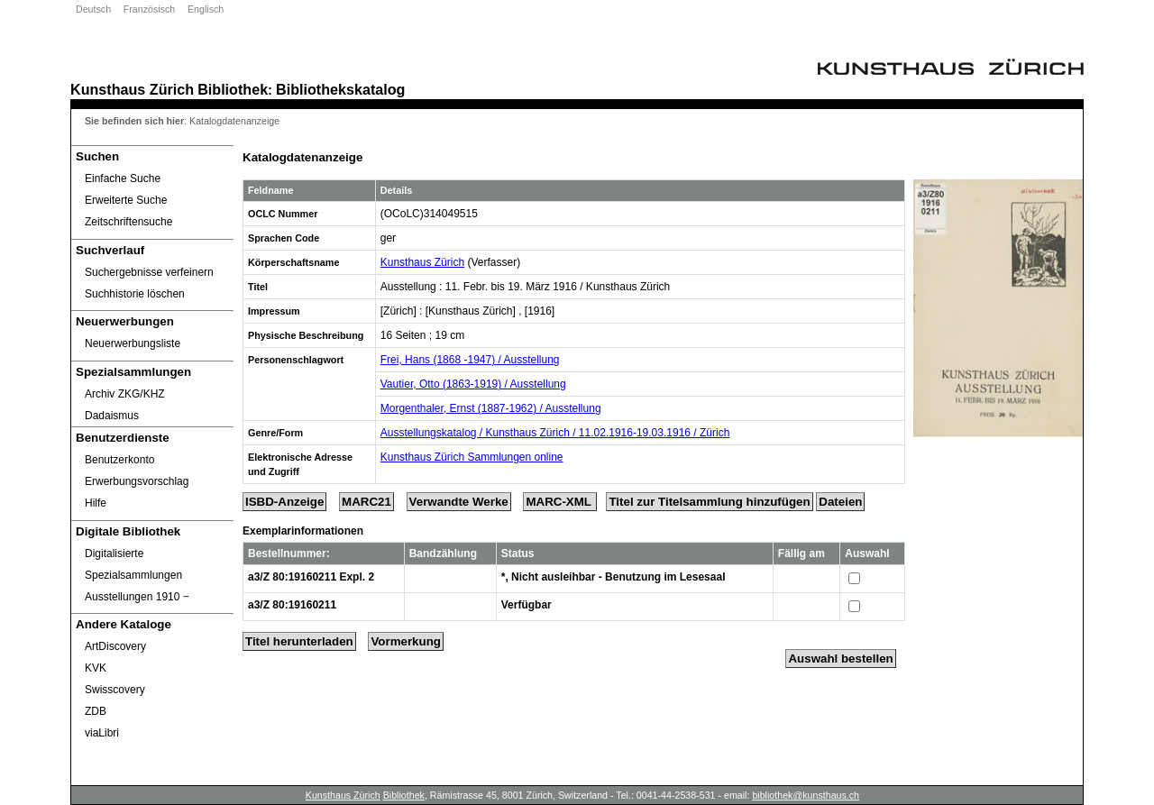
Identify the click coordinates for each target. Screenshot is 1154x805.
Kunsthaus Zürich (132, 89)
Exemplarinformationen (303, 531)
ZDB (95, 711)
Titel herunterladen (299, 641)
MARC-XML (560, 501)
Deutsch (93, 9)
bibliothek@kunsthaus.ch (805, 795)
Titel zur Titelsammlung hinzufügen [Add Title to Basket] (709, 501)
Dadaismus (112, 415)
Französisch (149, 9)
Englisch (206, 9)
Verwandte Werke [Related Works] (458, 501)
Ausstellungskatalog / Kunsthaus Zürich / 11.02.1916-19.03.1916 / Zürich (555, 432)
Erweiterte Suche (126, 200)
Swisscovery (115, 689)
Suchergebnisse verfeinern (149, 272)
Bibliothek (232, 89)
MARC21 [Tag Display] (366, 501)
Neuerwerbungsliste (132, 343)
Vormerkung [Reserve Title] (406, 641)
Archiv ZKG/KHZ (125, 394)
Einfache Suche (122, 178)
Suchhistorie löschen (135, 294)
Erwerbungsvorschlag (136, 481)
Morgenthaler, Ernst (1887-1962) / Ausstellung (490, 408)
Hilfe (95, 503)
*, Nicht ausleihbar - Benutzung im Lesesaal (613, 577)
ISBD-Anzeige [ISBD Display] (284, 501)
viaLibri (102, 733)
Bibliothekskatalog (340, 89)
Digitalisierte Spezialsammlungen (133, 564)
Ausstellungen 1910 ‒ (137, 596)
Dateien (840, 501)
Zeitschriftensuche (128, 221)
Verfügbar (526, 605)
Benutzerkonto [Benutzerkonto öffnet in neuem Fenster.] (119, 459)
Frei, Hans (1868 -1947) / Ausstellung (470, 359)
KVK (95, 668)
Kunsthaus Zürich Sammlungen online (471, 457)
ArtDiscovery (115, 646)
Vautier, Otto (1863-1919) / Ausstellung (473, 384)
